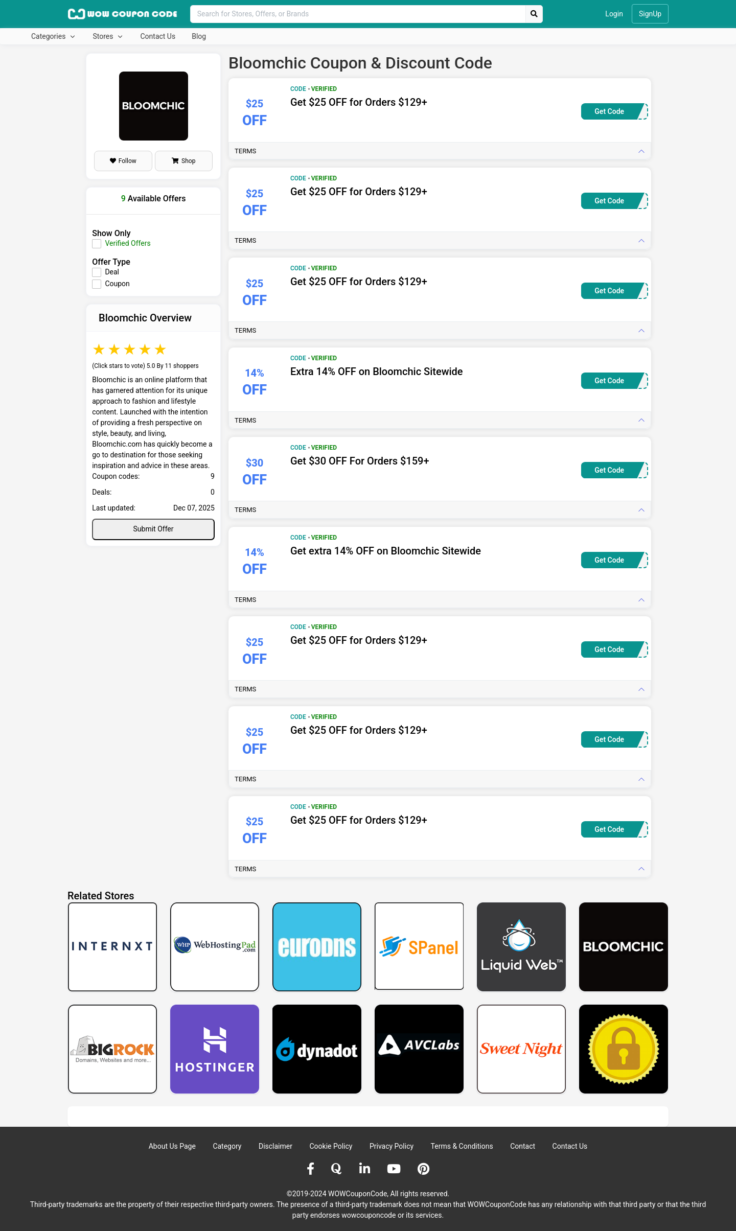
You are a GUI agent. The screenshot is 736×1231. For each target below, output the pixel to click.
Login (614, 14)
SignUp (650, 14)
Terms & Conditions (462, 1146)
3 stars (130, 349)
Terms (245, 151)
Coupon (117, 284)
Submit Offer (153, 529)
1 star (99, 349)
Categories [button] (49, 36)
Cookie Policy (330, 1146)
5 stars (161, 349)
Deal (112, 272)
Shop (183, 161)
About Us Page (172, 1146)
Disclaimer (275, 1146)
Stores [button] (103, 36)
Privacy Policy (391, 1146)
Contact (522, 1146)
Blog (199, 36)
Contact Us (157, 36)
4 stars (145, 349)
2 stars (115, 349)
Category (227, 1146)
